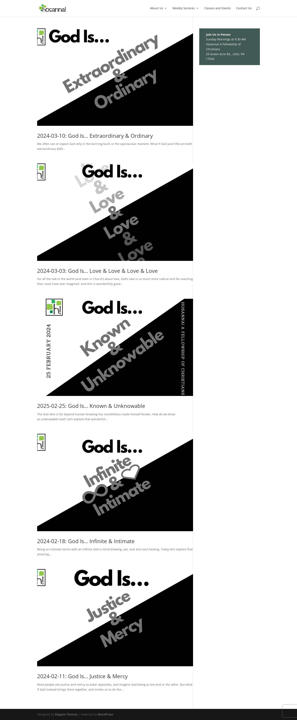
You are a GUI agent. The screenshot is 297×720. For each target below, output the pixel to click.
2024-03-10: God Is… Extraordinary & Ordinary (95, 135)
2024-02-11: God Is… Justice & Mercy (82, 676)
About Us (156, 8)
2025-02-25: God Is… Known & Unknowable (91, 406)
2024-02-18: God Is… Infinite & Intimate (86, 541)
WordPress (105, 714)
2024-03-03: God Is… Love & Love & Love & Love (97, 270)
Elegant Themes (66, 714)
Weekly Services (183, 8)
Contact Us (244, 8)
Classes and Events (217, 8)
